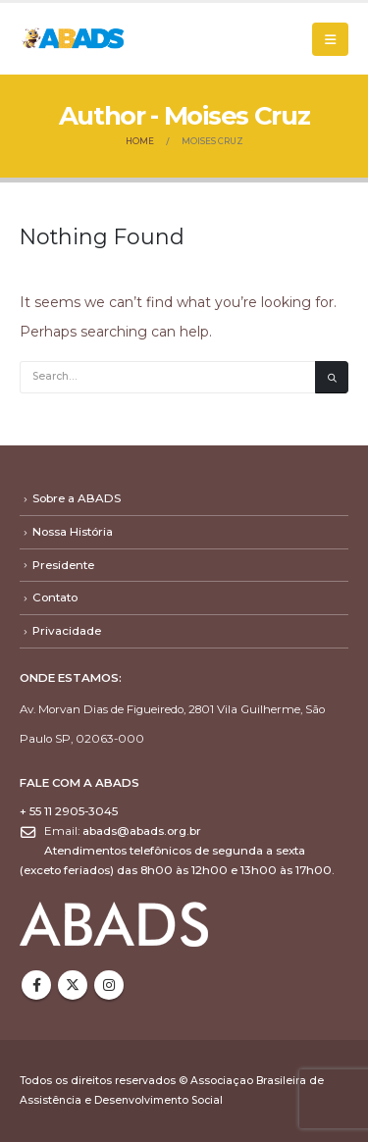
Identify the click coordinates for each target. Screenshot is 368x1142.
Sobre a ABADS (76, 498)
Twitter (72, 985)
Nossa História (72, 532)
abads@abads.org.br (141, 831)
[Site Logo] (74, 38)
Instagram (109, 985)
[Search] (331, 377)
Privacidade (66, 631)
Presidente (63, 565)
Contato (55, 597)
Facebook (36, 985)
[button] (330, 39)
